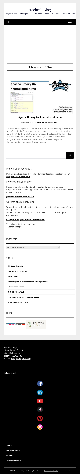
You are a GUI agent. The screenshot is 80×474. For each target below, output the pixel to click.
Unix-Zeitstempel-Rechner (18, 271)
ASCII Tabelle (13, 276)
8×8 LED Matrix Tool (16, 292)
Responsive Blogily (51, 471)
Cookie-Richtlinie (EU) (13, 460)
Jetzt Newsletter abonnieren (20, 196)
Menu (70, 22)
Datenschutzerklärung (13, 450)
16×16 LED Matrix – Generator (20, 302)
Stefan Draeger (53, 122)
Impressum (9, 445)
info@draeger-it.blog (21, 358)
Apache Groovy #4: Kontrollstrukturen (40, 117)
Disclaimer (9, 455)
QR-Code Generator (15, 266)
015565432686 (15, 355)
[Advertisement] (40, 44)
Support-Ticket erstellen (18, 176)
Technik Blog (40, 10)
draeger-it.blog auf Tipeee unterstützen (25, 219)
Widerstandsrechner (16, 287)
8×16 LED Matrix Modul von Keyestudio (23, 297)
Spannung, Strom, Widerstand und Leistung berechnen (29, 282)
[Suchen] (70, 155)
